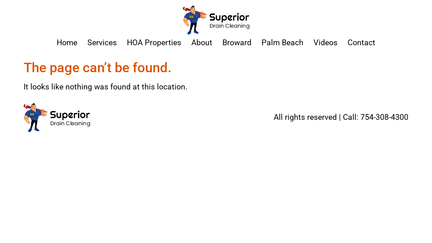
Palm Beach (282, 42)
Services (102, 42)
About (201, 42)
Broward (236, 42)
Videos (326, 42)
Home (67, 42)
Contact (361, 42)
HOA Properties (154, 42)
